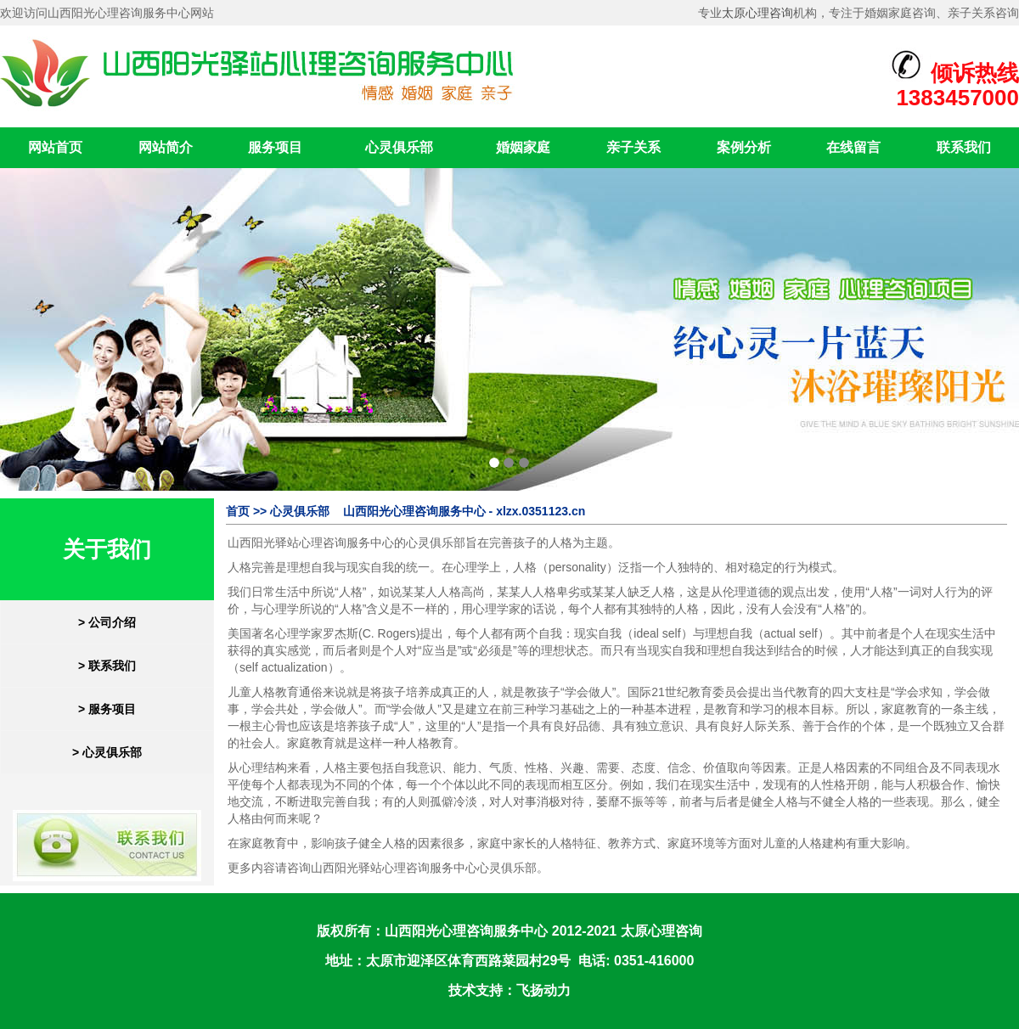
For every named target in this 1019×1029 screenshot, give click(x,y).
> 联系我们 (107, 665)
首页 (238, 511)
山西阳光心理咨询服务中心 (466, 931)
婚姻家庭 (523, 147)
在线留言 (853, 147)
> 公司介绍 (107, 622)
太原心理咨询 (757, 13)
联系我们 (964, 147)
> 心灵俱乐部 (107, 752)
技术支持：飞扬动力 (509, 990)
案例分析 (744, 147)
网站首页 (55, 147)
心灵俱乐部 (399, 147)
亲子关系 (633, 147)
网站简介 (165, 147)
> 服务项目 (107, 709)
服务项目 (275, 147)
